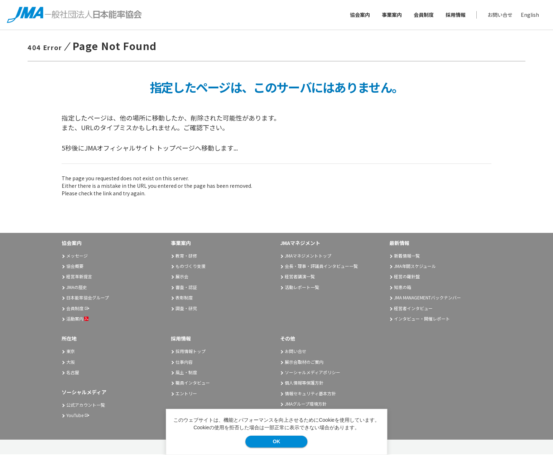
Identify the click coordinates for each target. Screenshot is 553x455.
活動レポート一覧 (302, 288)
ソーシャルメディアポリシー (312, 373)
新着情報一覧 (407, 256)
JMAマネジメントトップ (308, 256)
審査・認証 (186, 288)
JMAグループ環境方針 (306, 404)
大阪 (70, 362)
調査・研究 (186, 308)
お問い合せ (499, 15)
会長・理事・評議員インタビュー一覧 (321, 267)
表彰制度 (184, 298)
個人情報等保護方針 (304, 383)
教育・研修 (186, 256)
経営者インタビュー (413, 308)
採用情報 (455, 15)
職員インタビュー (192, 383)
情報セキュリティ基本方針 (310, 394)
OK (276, 441)
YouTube (74, 416)
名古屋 (72, 373)
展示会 (181, 277)
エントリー (186, 394)
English (529, 15)
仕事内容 (184, 362)
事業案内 (391, 15)
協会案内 (360, 15)
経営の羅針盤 (407, 277)
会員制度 (423, 15)
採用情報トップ (190, 352)
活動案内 (77, 319)
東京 (70, 352)
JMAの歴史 (76, 288)
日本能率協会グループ (87, 298)
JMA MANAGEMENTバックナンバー (427, 298)
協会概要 (74, 267)
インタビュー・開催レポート (422, 319)
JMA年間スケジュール (415, 267)
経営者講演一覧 (300, 277)
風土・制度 (186, 373)
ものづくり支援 (190, 267)
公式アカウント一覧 (85, 405)
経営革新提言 (79, 277)
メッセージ (77, 256)
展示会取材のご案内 (304, 362)
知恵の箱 (402, 288)
